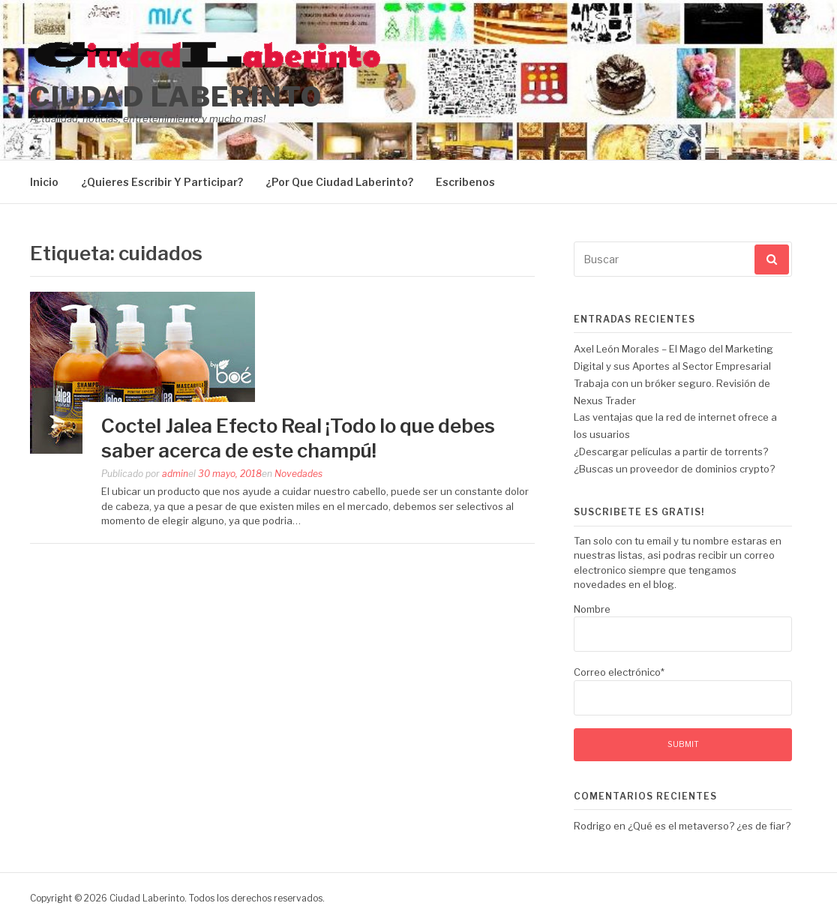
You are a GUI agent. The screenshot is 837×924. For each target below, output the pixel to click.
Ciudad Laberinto (176, 96)
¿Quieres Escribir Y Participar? (162, 182)
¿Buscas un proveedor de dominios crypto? (674, 469)
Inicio (44, 182)
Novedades (298, 473)
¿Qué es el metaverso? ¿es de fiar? (709, 826)
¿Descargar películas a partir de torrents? (671, 452)
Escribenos (465, 182)
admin (175, 473)
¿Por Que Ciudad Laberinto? (339, 182)
